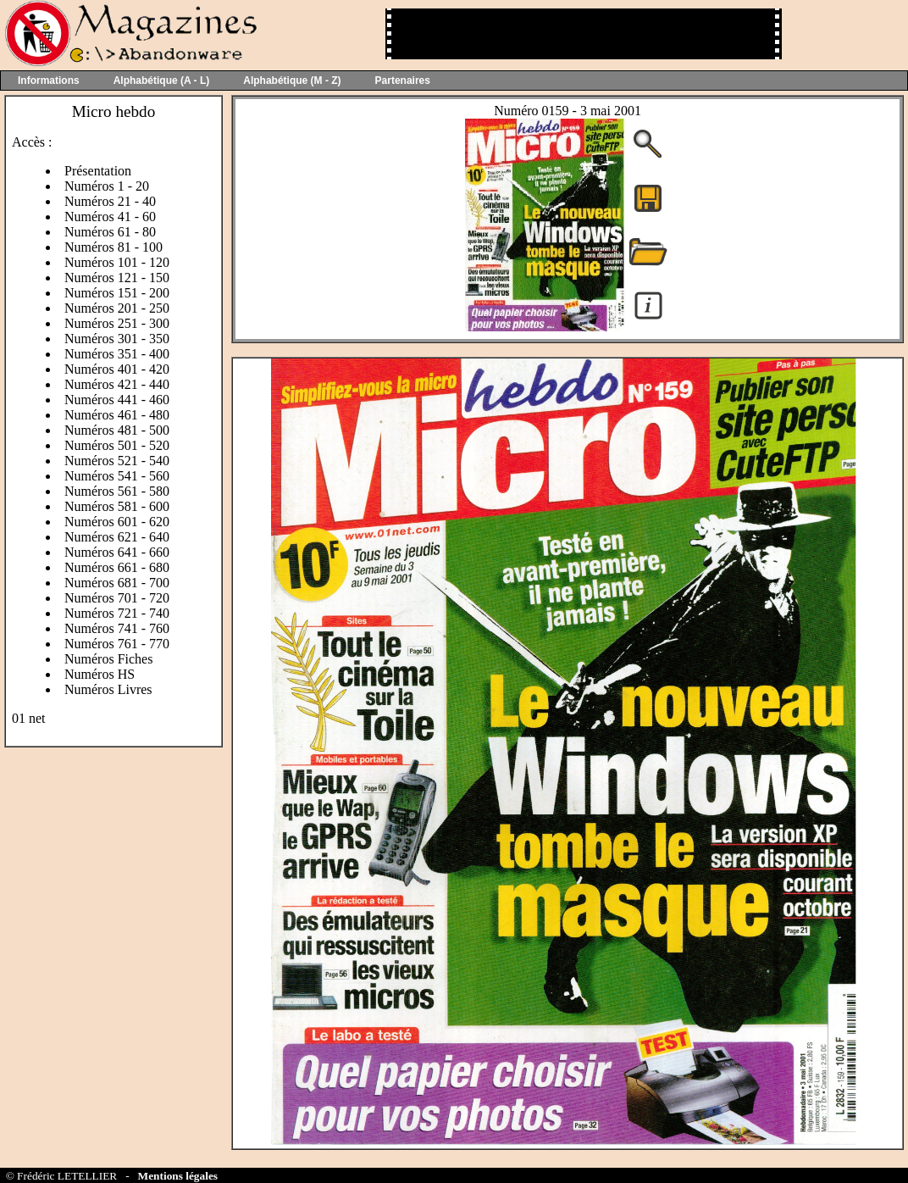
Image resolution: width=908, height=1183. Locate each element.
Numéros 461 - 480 (116, 415)
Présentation (97, 171)
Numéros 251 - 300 (116, 323)
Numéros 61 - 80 (110, 232)
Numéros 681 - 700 (116, 582)
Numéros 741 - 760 (116, 628)
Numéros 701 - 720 (116, 598)
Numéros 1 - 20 (106, 186)
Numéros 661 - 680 (116, 567)
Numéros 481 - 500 (116, 430)
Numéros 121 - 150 (116, 277)
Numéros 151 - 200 (116, 293)
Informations (49, 80)
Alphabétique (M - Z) (291, 80)
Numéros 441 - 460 (116, 399)
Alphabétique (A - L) (162, 80)
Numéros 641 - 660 (116, 552)
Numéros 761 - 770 (116, 643)
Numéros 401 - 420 (116, 369)
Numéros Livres (108, 689)
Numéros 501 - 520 (116, 445)
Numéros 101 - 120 (116, 262)
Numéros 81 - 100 (113, 247)
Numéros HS (99, 674)
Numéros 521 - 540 (116, 460)
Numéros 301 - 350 (116, 338)
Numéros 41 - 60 (110, 216)
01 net (29, 718)
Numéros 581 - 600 (116, 506)
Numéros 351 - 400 (116, 354)
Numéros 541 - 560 (116, 476)
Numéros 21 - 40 (110, 201)
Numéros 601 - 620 (116, 521)
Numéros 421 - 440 (116, 384)
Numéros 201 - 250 (116, 308)
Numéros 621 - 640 (116, 537)
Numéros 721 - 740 (116, 613)
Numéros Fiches (108, 659)
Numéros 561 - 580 (116, 491)
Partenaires (402, 80)
